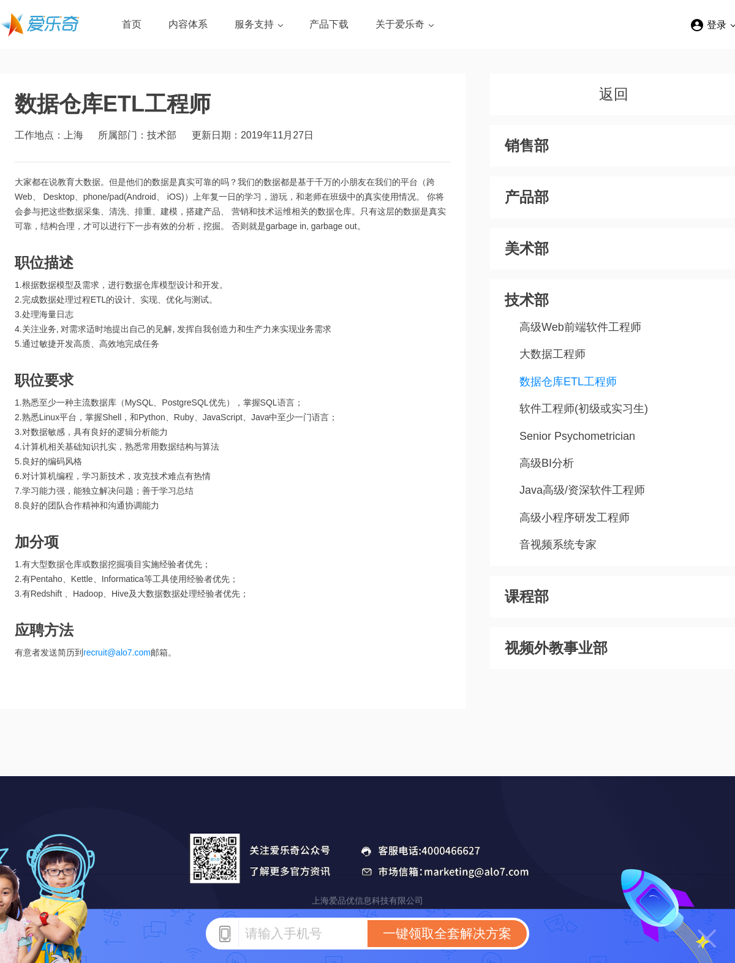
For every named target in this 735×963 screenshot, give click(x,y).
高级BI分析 (546, 463)
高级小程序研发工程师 (574, 518)
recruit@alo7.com (117, 652)
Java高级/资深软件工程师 (582, 490)
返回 (613, 94)
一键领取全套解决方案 (447, 933)
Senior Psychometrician (577, 436)
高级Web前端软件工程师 (580, 327)
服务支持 (254, 24)
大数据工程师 (552, 354)
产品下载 (329, 24)
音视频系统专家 (558, 544)
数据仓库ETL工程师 (568, 382)
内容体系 (188, 24)
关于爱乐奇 (399, 24)
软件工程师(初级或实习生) (583, 408)
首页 (131, 24)
